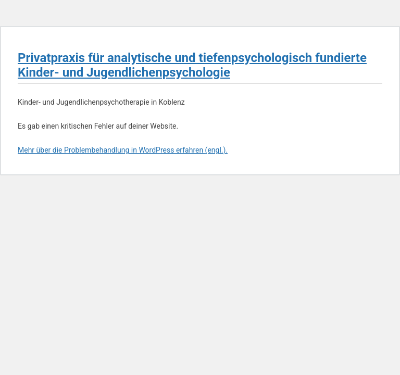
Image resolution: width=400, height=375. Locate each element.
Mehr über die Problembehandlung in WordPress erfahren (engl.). (123, 150)
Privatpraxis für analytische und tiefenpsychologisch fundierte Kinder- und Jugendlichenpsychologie (192, 65)
